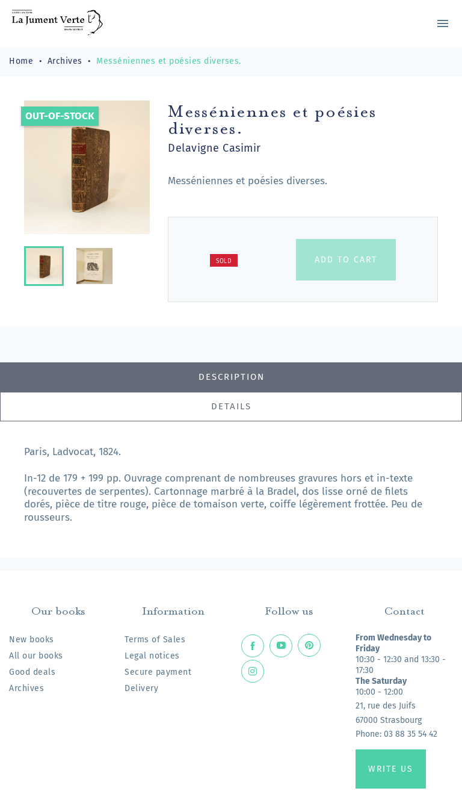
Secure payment (158, 672)
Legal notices (152, 656)
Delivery (141, 688)
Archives (26, 688)
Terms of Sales (155, 639)
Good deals (32, 672)
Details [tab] (231, 406)
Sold (224, 261)
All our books (36, 656)
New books (31, 639)
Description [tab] (232, 376)
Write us (390, 769)
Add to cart (346, 260)
